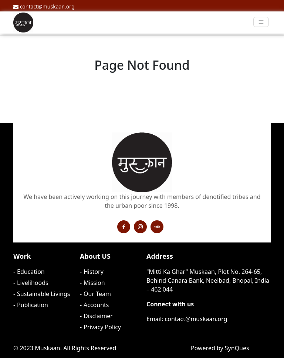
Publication (32, 305)
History (94, 272)
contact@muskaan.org (44, 6)
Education (31, 272)
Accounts (96, 305)
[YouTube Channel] (157, 226)
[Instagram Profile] (123, 226)
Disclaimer (98, 316)
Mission (94, 283)
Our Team (97, 294)
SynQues (237, 348)
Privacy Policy (102, 327)
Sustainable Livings (43, 294)
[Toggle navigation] (261, 22)
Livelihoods (32, 283)
